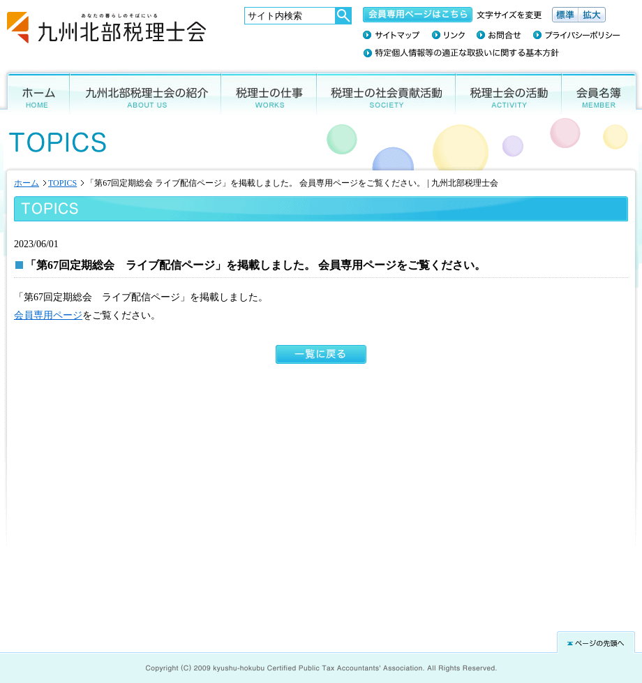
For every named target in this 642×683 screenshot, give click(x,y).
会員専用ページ (48, 315)
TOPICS (62, 183)
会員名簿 (602, 92)
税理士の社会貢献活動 (386, 92)
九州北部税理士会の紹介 (145, 92)
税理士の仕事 (269, 92)
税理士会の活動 (509, 92)
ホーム (35, 92)
